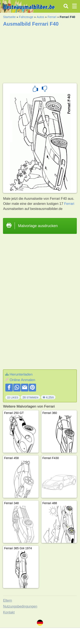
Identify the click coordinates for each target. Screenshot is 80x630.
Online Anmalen (22, 380)
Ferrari (52, 17)
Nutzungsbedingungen (20, 606)
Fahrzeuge (26, 17)
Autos (40, 17)
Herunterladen (21, 374)
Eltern (7, 600)
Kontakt (9, 612)
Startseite (9, 17)
